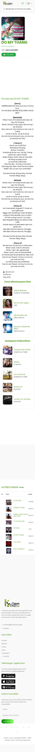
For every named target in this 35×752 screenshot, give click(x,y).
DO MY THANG (18, 535)
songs (21, 487)
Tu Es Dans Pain (19, 521)
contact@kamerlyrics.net (11, 625)
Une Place (17, 542)
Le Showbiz (17, 500)
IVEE (30, 529)
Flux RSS (5, 656)
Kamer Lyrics (10, 740)
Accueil (4, 640)
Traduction (5, 653)
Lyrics (3, 650)
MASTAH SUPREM (7, 46)
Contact (5, 628)
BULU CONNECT (19, 549)
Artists (3, 647)
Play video (9, 54)
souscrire (7, 721)
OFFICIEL (16, 528)
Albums (4, 644)
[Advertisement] (17, 77)
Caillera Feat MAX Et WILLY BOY (20, 515)
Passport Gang (18, 507)
